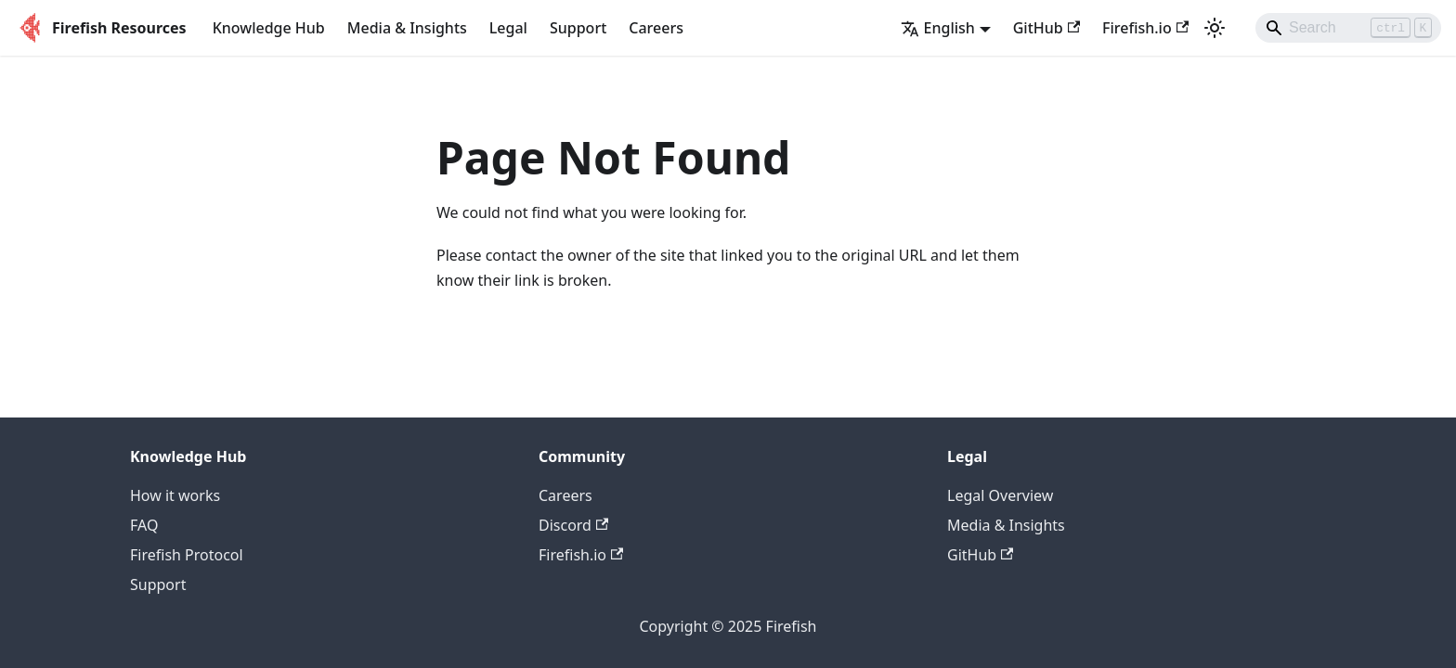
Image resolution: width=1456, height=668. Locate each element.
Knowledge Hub (269, 28)
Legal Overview (1000, 495)
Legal (508, 28)
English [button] (938, 28)
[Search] (1348, 28)
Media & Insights (407, 28)
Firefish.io (1145, 28)
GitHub (1046, 28)
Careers (656, 28)
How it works (175, 495)
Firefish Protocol (186, 555)
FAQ (144, 525)
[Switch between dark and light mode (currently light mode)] (1214, 28)
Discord (573, 525)
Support (578, 28)
